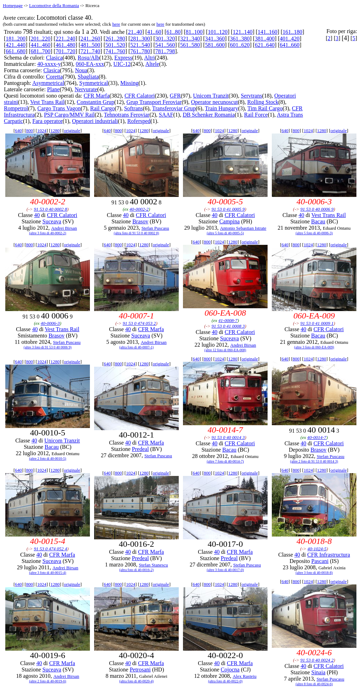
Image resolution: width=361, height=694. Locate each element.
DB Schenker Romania (209, 115)
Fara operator (47, 121)
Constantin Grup (95, 102)
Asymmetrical (48, 83)
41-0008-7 (227, 320)
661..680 (15, 51)
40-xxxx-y (49, 64)
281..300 (140, 39)
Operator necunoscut (214, 102)
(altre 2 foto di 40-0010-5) (47, 458)
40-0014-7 (316, 437)
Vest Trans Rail (47, 102)
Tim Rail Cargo (265, 108)
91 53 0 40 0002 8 (50, 209)
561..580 (190, 45)
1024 (41, 130)
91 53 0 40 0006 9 (317, 209)
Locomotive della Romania (54, 5)
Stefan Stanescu (153, 565)
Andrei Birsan (64, 228)
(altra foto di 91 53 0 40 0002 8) (136, 233)
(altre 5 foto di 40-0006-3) (314, 233)
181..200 (15, 39)
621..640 (265, 45)
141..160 (267, 32)
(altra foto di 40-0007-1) (136, 347)
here (116, 24)
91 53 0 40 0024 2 (317, 660)
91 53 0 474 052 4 (50, 548)
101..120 (218, 32)
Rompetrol (16, 108)
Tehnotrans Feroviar (126, 115)
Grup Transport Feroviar (154, 102)
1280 (55, 130)
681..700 (40, 51)
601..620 (240, 45)
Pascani (320, 561)
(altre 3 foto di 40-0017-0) (225, 570)
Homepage (13, 5)
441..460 (40, 45)
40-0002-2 (138, 209)
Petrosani (140, 670)
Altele (152, 64)
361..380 (240, 39)
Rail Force (256, 115)
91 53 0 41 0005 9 (228, 209)
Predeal (140, 449)
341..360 (215, 39)
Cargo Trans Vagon (59, 108)
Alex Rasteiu (245, 676)
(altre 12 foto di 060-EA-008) (225, 350)
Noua (81, 70)
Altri (149, 58)
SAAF (166, 115)
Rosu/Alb (88, 58)
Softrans (133, 108)
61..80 (173, 32)
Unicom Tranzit (210, 96)
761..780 (140, 51)
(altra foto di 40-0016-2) (136, 570)
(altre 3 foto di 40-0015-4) (47, 573)
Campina (229, 221)
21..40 (135, 32)
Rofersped (139, 121)
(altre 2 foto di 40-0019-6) (47, 681)
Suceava (51, 221)
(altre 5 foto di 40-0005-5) (225, 233)
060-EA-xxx (90, 64)
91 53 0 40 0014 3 (228, 437)
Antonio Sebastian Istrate (243, 228)
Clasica (54, 58)
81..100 (194, 32)
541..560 (165, 45)
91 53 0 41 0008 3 (228, 326)
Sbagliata (88, 77)
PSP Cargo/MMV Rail (69, 115)
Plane (53, 89)
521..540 (140, 45)
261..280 (115, 39)
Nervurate (86, 89)
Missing (129, 83)
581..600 (215, 45)
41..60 (154, 32)
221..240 (65, 39)
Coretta (54, 77)
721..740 (90, 51)
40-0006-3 (50, 323)
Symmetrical (93, 83)
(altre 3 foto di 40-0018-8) (314, 573)
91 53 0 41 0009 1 (317, 323)
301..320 (165, 39)
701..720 (65, 51)
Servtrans (251, 96)
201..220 (40, 39)
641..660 (290, 45)
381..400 (265, 39)
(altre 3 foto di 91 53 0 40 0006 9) (48, 347)
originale (72, 130)
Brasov (140, 221)
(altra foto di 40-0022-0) (225, 681)
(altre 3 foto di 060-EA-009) (314, 347)
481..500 (90, 45)
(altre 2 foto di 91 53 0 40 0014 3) (314, 461)
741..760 (115, 51)
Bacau (318, 221)
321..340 (190, 39)
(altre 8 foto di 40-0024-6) (314, 684)
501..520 (115, 45)
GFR (175, 96)
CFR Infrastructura (328, 555)
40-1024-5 (316, 548)
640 (18, 130)
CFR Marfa (96, 96)
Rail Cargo (102, 108)
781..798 (165, 51)
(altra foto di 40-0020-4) (136, 681)
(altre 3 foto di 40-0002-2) (47, 233)
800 (29, 130)
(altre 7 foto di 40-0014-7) (225, 461)
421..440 (15, 45)
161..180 (292, 32)
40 (37, 215)
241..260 (90, 39)
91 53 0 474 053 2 (139, 323)
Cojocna (230, 670)
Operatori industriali (95, 121)
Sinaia (318, 672)
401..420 (290, 39)
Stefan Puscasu (155, 228)
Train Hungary (221, 108)
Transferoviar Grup (174, 108)
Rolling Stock (262, 102)
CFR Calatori (139, 96)
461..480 (65, 45)
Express (123, 58)
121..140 (242, 32)
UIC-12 (122, 64)
